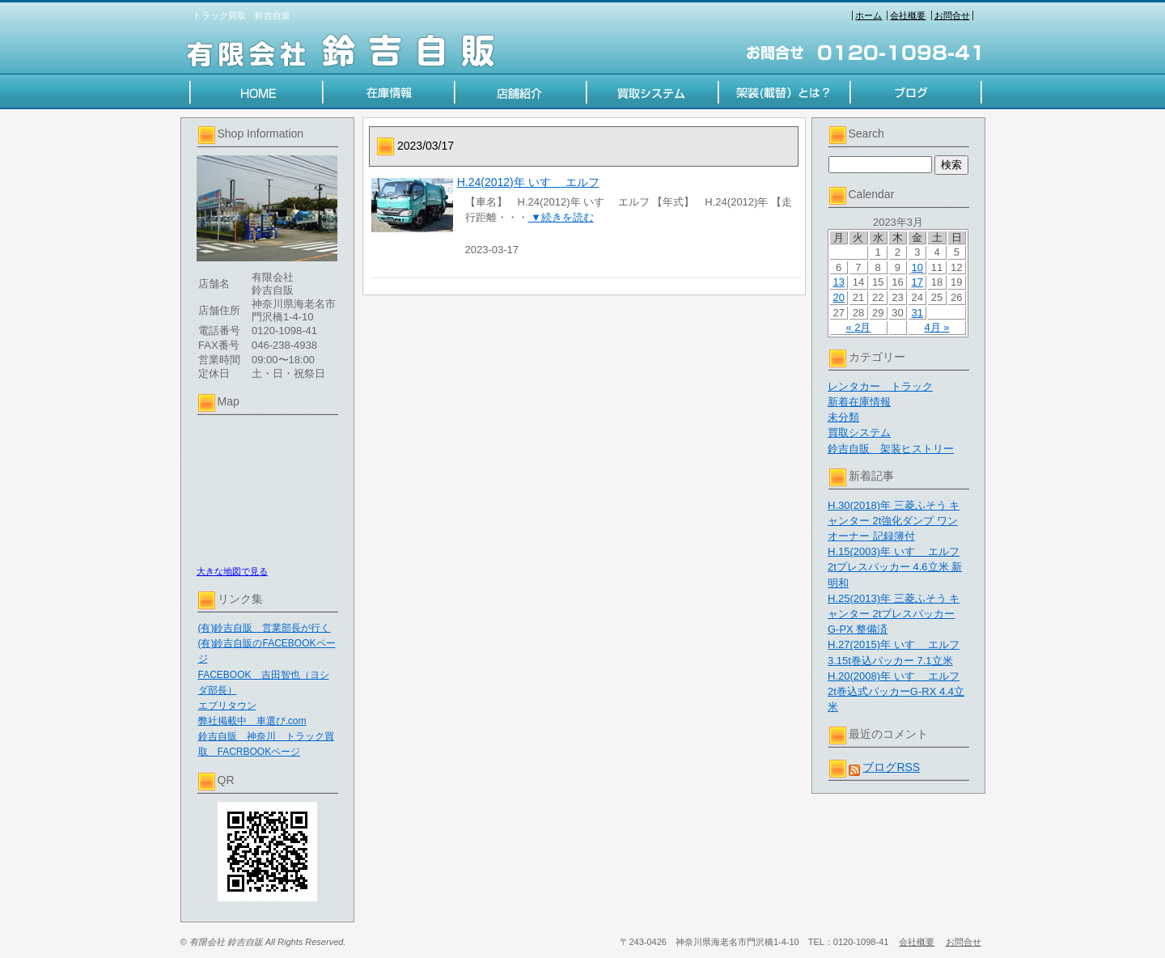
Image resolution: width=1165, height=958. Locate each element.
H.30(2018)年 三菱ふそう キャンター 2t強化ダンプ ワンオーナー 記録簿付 (894, 520)
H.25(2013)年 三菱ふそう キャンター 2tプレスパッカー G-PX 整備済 (894, 613)
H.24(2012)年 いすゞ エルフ (528, 182)
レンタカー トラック (880, 386)
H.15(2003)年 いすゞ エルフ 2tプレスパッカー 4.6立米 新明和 (895, 566)
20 (838, 297)
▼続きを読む (561, 217)
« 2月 (858, 327)
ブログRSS (891, 767)
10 (917, 267)
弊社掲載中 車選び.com (252, 721)
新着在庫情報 (859, 402)
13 (838, 282)
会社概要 (908, 15)
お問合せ (952, 15)
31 (917, 313)
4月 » (937, 327)
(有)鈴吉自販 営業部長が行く (264, 628)
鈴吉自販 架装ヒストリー (891, 449)
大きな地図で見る (232, 571)
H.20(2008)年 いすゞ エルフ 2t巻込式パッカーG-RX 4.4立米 (896, 691)
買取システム (859, 432)
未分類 (843, 417)
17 (917, 282)
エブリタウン (227, 705)
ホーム (868, 15)
